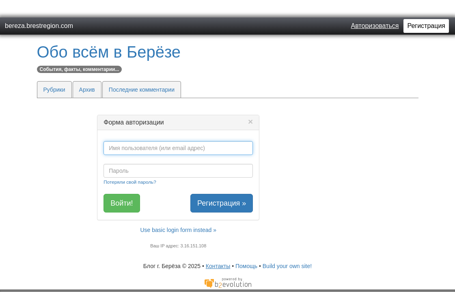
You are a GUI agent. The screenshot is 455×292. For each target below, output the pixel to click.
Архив (87, 72)
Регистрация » (221, 186)
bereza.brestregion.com (39, 8)
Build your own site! (287, 248)
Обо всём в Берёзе (109, 34)
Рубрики (54, 72)
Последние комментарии (142, 72)
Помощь (246, 248)
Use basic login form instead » (178, 212)
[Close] (250, 104)
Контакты (218, 248)
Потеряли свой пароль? (130, 164)
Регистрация (426, 8)
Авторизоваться (375, 8)
